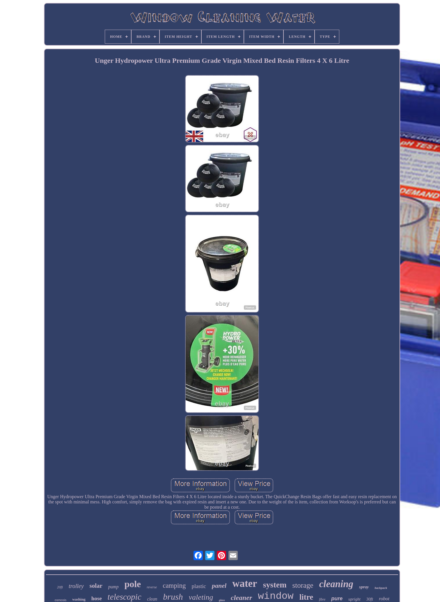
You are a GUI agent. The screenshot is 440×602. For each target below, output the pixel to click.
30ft (369, 599)
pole (132, 584)
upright (354, 599)
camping (174, 585)
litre (306, 597)
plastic (198, 586)
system (275, 584)
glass (222, 600)
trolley (76, 586)
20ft (60, 587)
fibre (322, 599)
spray (364, 587)
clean (152, 598)
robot (384, 598)
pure (337, 598)
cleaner (241, 597)
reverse (152, 587)
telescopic (124, 596)
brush (173, 596)
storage (302, 585)
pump (113, 586)
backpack (381, 587)
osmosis (60, 600)
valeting (201, 597)
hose (96, 598)
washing (79, 599)
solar (96, 585)
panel (219, 585)
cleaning (336, 584)
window (275, 596)
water (244, 583)
